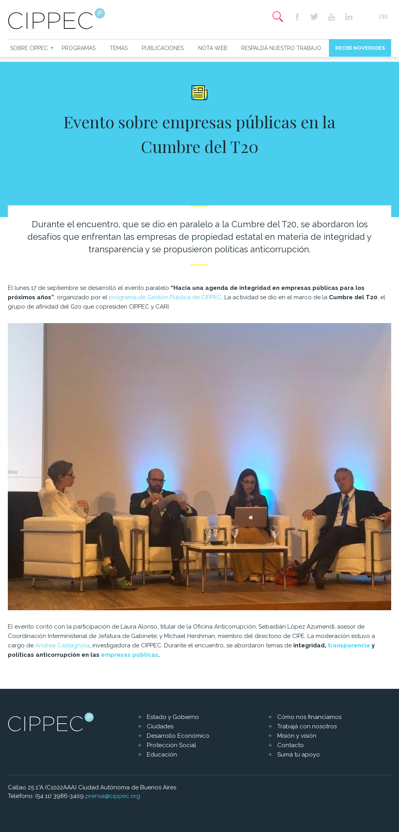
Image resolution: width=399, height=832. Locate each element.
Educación (162, 754)
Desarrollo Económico (178, 735)
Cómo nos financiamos (309, 717)
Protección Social (171, 745)
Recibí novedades (360, 48)
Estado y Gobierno (173, 717)
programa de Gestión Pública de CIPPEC (165, 297)
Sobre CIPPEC (29, 48)
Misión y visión (296, 735)
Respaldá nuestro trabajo (281, 48)
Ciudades (160, 726)
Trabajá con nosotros (307, 726)
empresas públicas (129, 654)
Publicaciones (163, 48)
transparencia (349, 645)
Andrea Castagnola (62, 645)
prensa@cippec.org (112, 796)
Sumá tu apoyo (298, 754)
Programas (79, 48)
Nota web (212, 48)
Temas (119, 48)
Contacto (290, 745)
